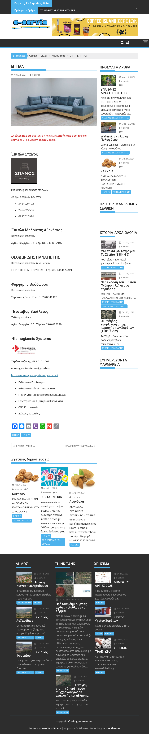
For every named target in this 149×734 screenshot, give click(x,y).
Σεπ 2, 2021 (81, 676)
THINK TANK (62, 670)
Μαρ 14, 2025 (127, 77)
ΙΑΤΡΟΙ (99, 633)
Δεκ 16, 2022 (121, 608)
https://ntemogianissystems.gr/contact (34, 375)
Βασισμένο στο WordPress (45, 728)
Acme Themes (111, 728)
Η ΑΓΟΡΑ (26, 435)
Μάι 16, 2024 (20, 484)
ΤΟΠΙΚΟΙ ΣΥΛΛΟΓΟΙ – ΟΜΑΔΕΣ (51, 542)
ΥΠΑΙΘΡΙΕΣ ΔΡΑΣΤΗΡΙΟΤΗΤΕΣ (57, 10)
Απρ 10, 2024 (77, 492)
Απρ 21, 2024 (49, 488)
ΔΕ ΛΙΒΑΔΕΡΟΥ (24, 602)
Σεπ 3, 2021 (63, 599)
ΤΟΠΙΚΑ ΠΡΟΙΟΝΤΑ (22, 520)
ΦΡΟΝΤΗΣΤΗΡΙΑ (25, 446)
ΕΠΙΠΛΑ (15, 435)
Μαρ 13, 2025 (127, 123)
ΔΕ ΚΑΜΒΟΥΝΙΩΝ (25, 637)
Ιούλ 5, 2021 (121, 639)
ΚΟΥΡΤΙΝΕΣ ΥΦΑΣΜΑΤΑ (79, 446)
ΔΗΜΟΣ (37, 602)
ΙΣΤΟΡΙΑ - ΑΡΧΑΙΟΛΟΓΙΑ (112, 267)
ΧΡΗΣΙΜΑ (100, 602)
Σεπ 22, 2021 (126, 312)
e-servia (35, 74)
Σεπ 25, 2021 (126, 242)
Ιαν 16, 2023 (121, 573)
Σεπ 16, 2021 (42, 573)
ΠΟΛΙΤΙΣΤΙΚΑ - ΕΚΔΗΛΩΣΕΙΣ (114, 306)
